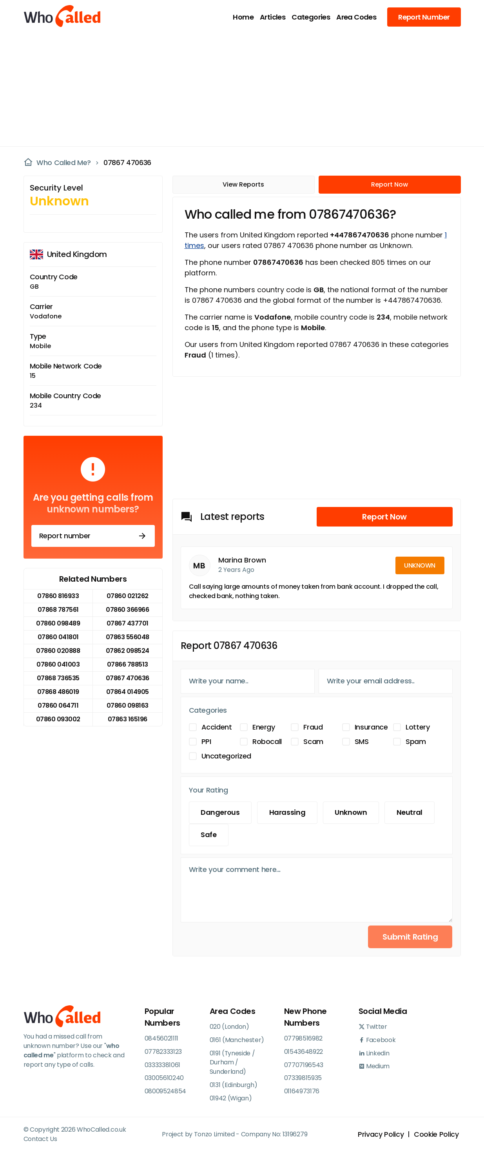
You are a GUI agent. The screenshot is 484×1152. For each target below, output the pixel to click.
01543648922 (303, 1051)
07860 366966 (127, 609)
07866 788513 (127, 664)
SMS (362, 741)
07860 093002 (58, 719)
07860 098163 (128, 705)
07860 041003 (58, 664)
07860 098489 (58, 623)
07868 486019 (58, 691)
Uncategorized (226, 756)
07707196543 (303, 1064)
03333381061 (162, 1064)
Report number (93, 536)
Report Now (389, 184)
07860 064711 (58, 705)
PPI (206, 741)
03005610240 (164, 1078)
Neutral (411, 813)
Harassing (288, 813)
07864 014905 (127, 691)
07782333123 (163, 1051)
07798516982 (303, 1038)
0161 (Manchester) (237, 1039)
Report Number (424, 17)
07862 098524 (127, 650)
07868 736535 (58, 678)
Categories (311, 17)
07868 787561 (58, 609)
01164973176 (301, 1091)
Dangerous (220, 813)
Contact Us (40, 1139)
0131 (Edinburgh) (233, 1085)
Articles (272, 17)
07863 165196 (127, 719)
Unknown (352, 813)
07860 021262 (128, 595)
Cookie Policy (436, 1135)
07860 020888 (58, 650)
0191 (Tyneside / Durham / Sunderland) (233, 1063)
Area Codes (356, 17)
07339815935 (303, 1078)
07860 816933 (58, 595)
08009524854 (165, 1091)
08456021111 (161, 1038)
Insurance (371, 727)
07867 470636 (127, 163)
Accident (216, 727)
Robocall (267, 741)
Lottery (418, 727)
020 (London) (229, 1026)
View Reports (243, 184)
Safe (209, 835)
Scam (313, 741)
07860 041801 (58, 637)
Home (243, 17)
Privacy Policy (380, 1135)
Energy (263, 727)
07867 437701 (128, 623)
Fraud (313, 727)
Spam (416, 741)
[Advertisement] (237, 88)
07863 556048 (127, 637)
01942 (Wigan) (231, 1098)
